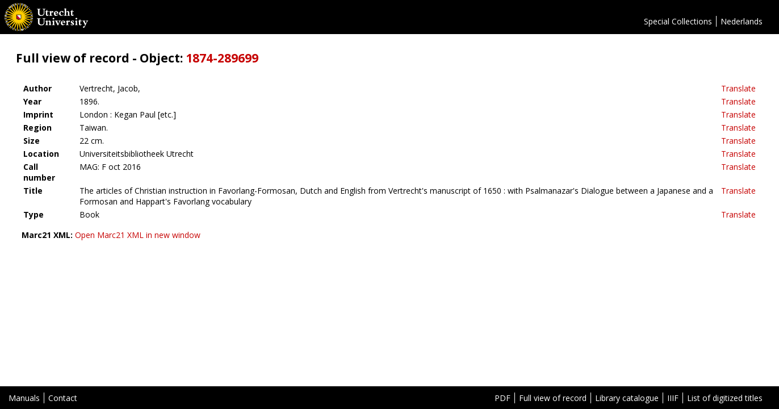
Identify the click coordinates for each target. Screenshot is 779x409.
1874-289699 (222, 58)
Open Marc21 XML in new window (137, 234)
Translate (738, 88)
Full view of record (553, 398)
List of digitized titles (725, 398)
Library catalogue (627, 398)
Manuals (24, 398)
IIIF (673, 398)
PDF (502, 398)
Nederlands (742, 21)
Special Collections (678, 21)
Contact (62, 398)
